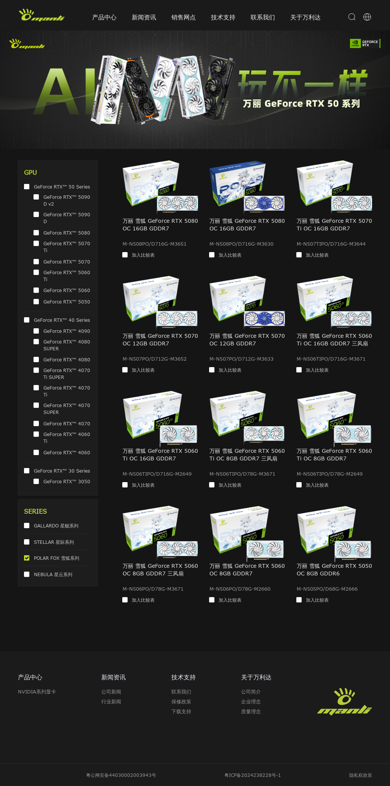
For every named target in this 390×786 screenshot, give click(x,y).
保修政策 (181, 701)
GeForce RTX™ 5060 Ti (66, 276)
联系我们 (263, 17)
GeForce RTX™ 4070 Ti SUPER (66, 373)
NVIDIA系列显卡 (37, 692)
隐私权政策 (360, 775)
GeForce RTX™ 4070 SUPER (66, 409)
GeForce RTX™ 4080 (66, 359)
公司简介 (251, 692)
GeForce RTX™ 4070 (66, 423)
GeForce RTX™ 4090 (66, 331)
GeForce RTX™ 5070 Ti (66, 247)
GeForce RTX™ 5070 (66, 261)
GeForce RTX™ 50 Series (62, 186)
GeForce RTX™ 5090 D (66, 218)
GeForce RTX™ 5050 (66, 301)
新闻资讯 (144, 17)
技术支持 (223, 17)
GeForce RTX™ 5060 (66, 290)
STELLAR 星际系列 (54, 542)
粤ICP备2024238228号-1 (252, 775)
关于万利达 (305, 17)
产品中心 (104, 17)
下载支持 (181, 711)
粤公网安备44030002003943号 (121, 775)
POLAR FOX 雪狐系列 (56, 558)
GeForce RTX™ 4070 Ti (66, 391)
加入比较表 (143, 254)
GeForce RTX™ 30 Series (62, 470)
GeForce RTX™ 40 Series (62, 320)
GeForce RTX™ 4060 (66, 452)
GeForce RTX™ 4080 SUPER (66, 345)
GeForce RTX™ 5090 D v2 (66, 200)
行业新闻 (111, 701)
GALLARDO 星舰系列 (56, 525)
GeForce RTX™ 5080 (66, 232)
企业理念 (251, 701)
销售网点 (183, 17)
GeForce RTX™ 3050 (66, 481)
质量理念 (251, 711)
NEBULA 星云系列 (53, 574)
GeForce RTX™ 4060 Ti (66, 437)
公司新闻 (111, 692)
